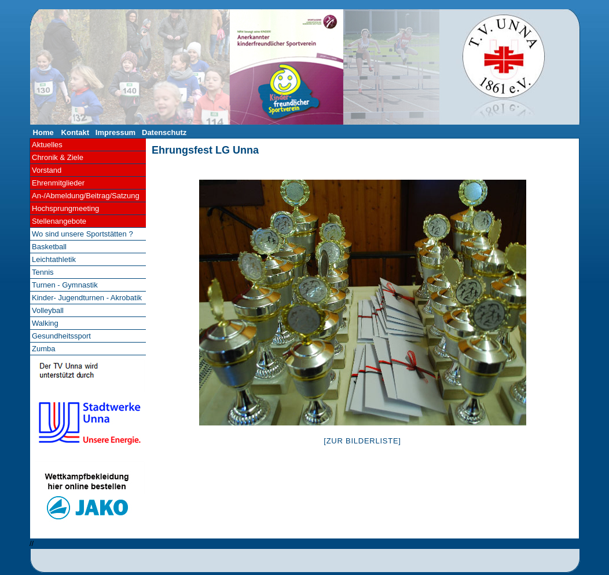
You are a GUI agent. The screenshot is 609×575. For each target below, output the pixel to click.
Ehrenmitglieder (58, 183)
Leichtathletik (54, 259)
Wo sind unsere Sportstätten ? (82, 234)
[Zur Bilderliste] (362, 440)
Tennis (43, 272)
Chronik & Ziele (57, 157)
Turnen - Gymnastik (65, 285)
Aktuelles (47, 144)
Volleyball (48, 310)
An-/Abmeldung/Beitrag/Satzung (86, 195)
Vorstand (46, 170)
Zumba (43, 348)
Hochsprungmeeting (65, 208)
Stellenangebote (59, 221)
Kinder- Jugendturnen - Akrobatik (87, 297)
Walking (45, 323)
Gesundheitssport (61, 336)
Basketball (49, 246)
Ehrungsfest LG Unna (205, 150)
